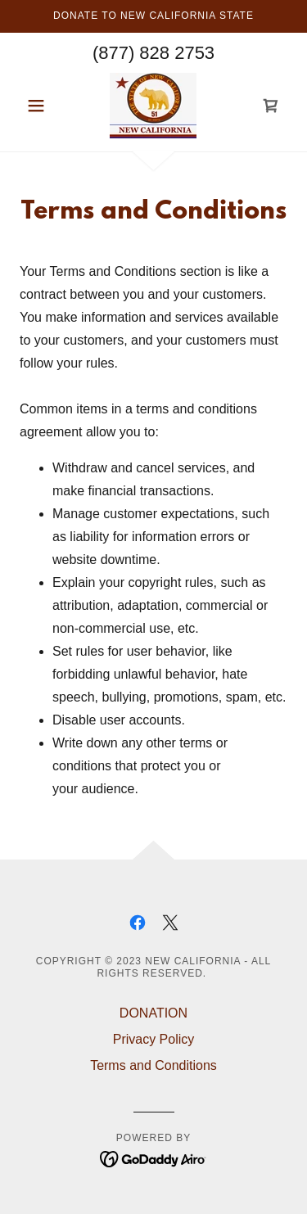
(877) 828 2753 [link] (153, 53)
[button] (40, 105)
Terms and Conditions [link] (153, 1065)
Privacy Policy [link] (154, 1039)
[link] (153, 105)
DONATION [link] (153, 1013)
